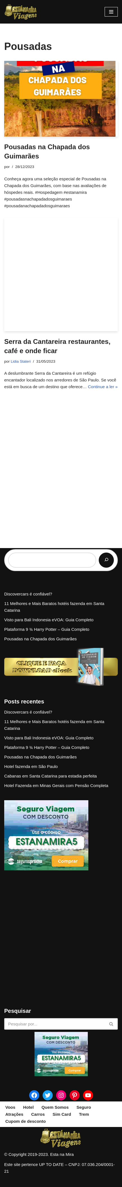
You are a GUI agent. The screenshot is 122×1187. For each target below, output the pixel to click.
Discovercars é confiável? (28, 594)
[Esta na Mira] (21, 12)
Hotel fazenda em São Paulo (31, 766)
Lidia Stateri (21, 361)
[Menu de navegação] (111, 12)
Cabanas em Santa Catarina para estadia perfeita (50, 776)
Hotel (28, 1107)
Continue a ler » (103, 386)
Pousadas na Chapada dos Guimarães (40, 638)
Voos (10, 1107)
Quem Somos (55, 1107)
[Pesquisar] (106, 560)
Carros (38, 1114)
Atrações (14, 1114)
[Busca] (54, 1024)
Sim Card (62, 1114)
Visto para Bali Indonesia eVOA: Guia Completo (48, 619)
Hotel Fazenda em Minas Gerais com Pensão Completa (56, 785)
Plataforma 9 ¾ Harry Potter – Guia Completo (46, 629)
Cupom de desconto (25, 1121)
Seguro (84, 1107)
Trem (84, 1114)
